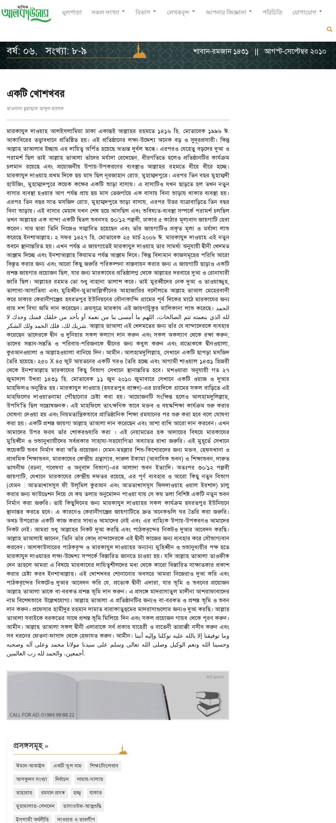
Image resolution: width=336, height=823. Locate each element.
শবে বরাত (247, 194)
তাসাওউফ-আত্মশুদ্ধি (257, 167)
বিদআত (278, 208)
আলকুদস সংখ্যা (290, 127)
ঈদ (299, 194)
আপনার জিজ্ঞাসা (226, 14)
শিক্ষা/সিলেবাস (252, 127)
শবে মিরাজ (276, 194)
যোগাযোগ (304, 14)
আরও (252, 234)
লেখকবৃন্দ (178, 14)
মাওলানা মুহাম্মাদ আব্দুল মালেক (35, 108)
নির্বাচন (320, 127)
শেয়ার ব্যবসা (296, 181)
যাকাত (260, 154)
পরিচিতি (272, 14)
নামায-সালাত (251, 140)
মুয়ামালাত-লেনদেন (294, 154)
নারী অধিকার (250, 208)
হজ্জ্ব (241, 154)
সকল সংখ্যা (105, 14)
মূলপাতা (72, 14)
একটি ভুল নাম (289, 113)
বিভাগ (143, 14)
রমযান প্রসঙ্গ (310, 140)
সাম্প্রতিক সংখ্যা (261, 263)
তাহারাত (281, 140)
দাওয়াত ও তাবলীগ (256, 181)
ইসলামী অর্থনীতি (301, 167)
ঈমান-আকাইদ (252, 113)
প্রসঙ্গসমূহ (252, 93)
